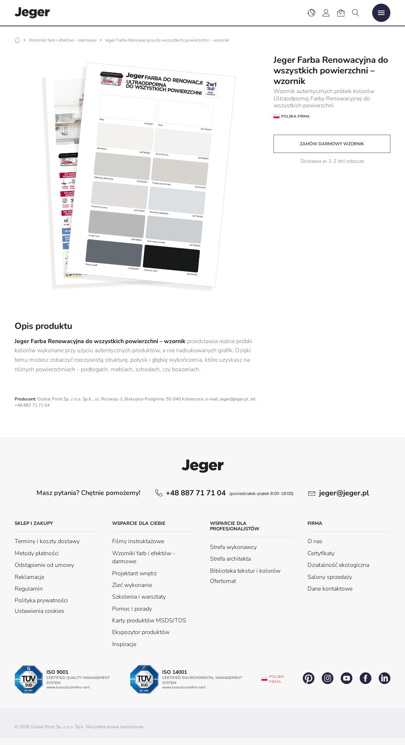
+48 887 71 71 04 (230, 493)
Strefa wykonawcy (233, 547)
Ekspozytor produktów (140, 632)
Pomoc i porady (132, 609)
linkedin (384, 678)
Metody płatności (37, 553)
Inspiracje (124, 644)
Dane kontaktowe (329, 589)
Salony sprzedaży (329, 577)
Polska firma (276, 679)
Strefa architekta (230, 559)
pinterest (308, 678)
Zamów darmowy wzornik (332, 144)
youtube (346, 678)
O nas (314, 541)
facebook (365, 678)
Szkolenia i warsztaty (139, 597)
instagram (327, 678)
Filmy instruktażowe (138, 541)
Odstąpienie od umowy (44, 565)
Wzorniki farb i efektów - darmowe (62, 40)
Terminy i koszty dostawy (47, 541)
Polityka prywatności (41, 600)
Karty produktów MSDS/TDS (149, 621)
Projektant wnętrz (134, 573)
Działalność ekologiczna (338, 565)
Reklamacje (29, 577)
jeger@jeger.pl (344, 493)
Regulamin (29, 589)
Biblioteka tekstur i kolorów (245, 571)
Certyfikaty (321, 553)
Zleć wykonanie (132, 585)
